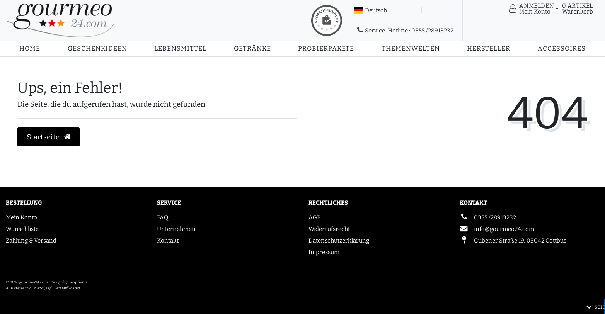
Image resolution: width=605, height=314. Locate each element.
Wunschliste (22, 229)
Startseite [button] (49, 136)
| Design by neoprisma (68, 282)
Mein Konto (21, 217)
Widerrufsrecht (329, 229)
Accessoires (562, 48)
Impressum (323, 252)
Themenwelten (411, 48)
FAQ (162, 217)
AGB (314, 217)
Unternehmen (176, 229)
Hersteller (488, 48)
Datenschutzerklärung (338, 240)
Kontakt (168, 240)
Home (29, 48)
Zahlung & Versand (31, 240)
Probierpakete (326, 48)
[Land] (370, 10)
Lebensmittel (180, 48)
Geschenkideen (97, 48)
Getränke (252, 48)
